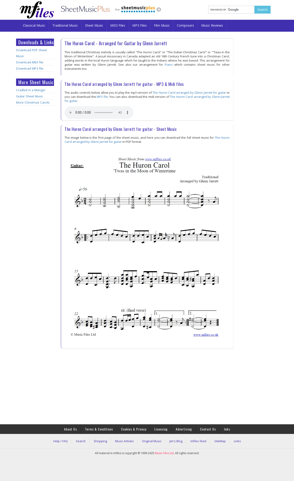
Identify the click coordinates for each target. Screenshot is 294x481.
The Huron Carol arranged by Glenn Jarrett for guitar (189, 92)
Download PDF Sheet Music (31, 53)
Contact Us (208, 429)
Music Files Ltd (164, 453)
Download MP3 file (29, 68)
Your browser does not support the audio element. (99, 112)
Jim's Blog (176, 441)
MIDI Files (117, 25)
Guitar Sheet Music (29, 96)
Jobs (227, 429)
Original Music (151, 441)
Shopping (100, 441)
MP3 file (102, 97)
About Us (70, 429)
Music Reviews (212, 25)
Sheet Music (94, 25)
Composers (185, 25)
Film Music (162, 25)
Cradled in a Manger (30, 90)
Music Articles (124, 441)
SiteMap (220, 441)
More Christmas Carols (33, 102)
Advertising (184, 429)
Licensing (161, 429)
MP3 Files (139, 25)
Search (81, 441)
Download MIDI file (29, 62)
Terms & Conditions (99, 429)
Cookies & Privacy (133, 429)
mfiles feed (198, 441)
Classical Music (34, 25)
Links (237, 441)
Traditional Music (65, 25)
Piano (169, 64)
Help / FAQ (60, 441)
